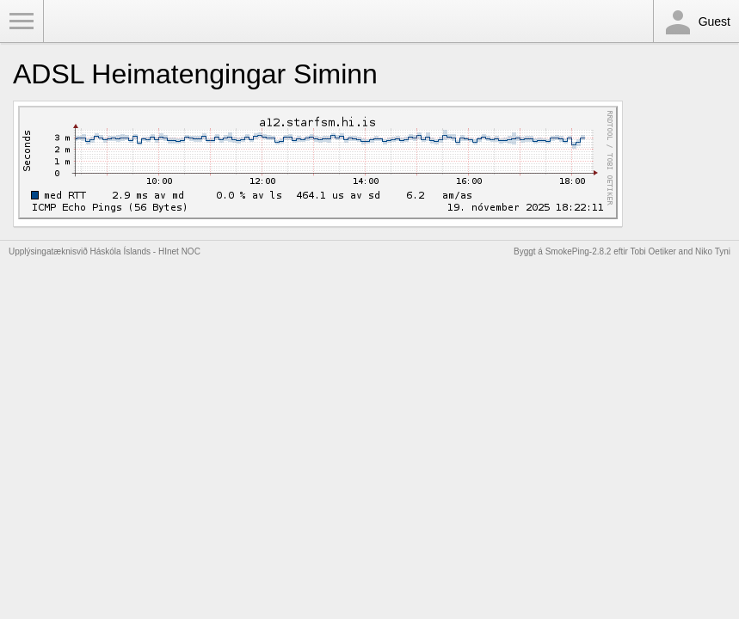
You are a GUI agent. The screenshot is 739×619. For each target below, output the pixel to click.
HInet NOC (179, 251)
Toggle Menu (21, 21)
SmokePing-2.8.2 (578, 251)
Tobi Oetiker (652, 251)
